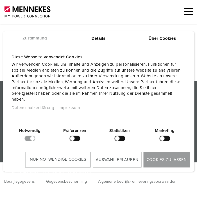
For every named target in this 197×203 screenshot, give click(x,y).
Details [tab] (99, 38)
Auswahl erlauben (117, 160)
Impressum (69, 108)
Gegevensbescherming (66, 182)
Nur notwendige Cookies (58, 159)
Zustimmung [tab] (34, 38)
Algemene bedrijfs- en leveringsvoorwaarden (137, 182)
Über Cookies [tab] (162, 38)
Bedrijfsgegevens (19, 182)
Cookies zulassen (167, 160)
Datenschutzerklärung (33, 108)
